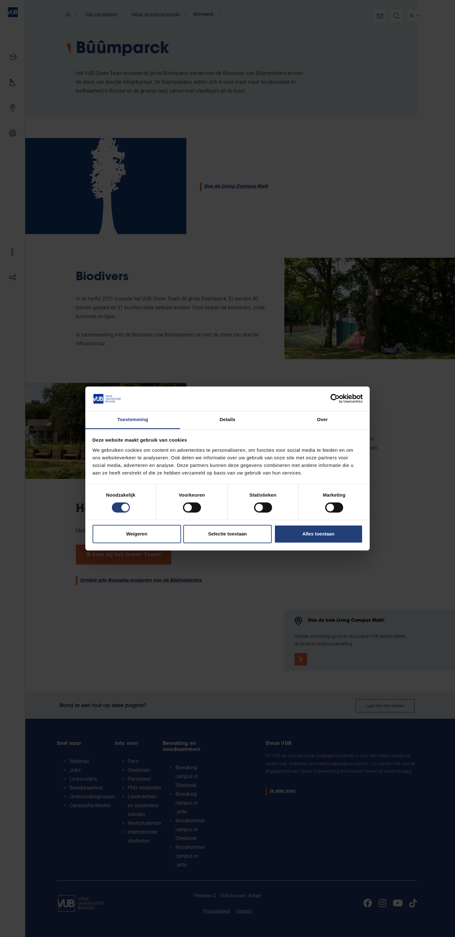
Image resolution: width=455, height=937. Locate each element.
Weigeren (136, 533)
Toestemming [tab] (132, 419)
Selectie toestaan (227, 533)
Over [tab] (322, 419)
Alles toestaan (318, 533)
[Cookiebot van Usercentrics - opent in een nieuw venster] (335, 398)
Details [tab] (227, 419)
